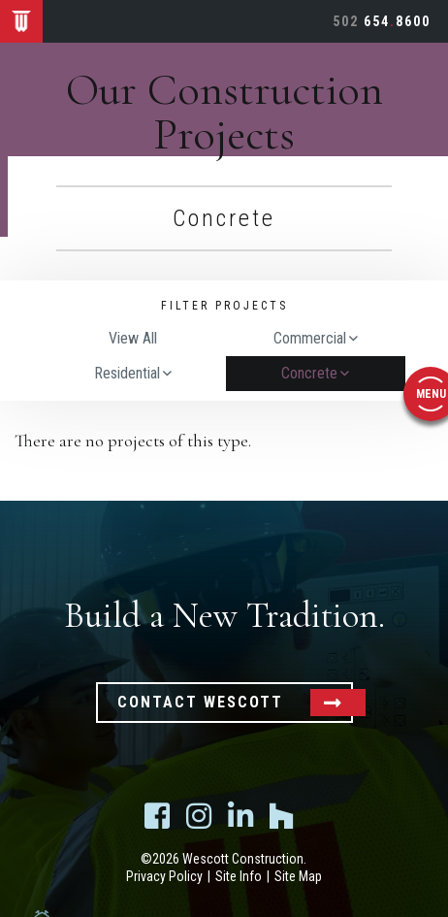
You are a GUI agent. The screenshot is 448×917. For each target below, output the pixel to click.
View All (133, 338)
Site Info (238, 876)
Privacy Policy (164, 876)
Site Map (298, 876)
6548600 (382, 21)
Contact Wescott (200, 702)
